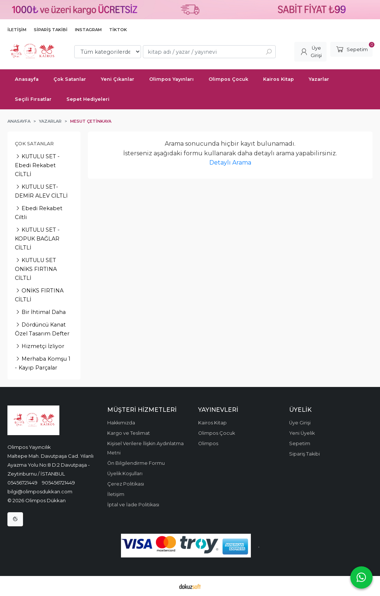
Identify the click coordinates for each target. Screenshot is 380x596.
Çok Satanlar (34, 143)
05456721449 (22, 483)
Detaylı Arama (230, 162)
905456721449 (58, 483)
